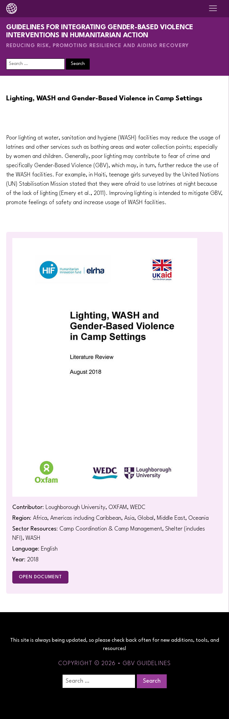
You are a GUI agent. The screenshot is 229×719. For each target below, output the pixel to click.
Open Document (40, 577)
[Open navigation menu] (213, 8)
